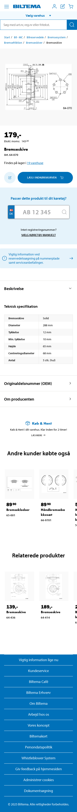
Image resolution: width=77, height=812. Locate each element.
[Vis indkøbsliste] (63, 6)
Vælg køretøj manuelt (38, 235)
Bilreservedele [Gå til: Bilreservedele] (35, 37)
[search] (38, 25)
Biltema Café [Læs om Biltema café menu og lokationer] (38, 681)
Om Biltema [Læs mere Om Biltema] (39, 703)
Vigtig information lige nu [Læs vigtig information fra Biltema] (38, 659)
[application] (69, 803)
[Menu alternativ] (6, 6)
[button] (38, 15)
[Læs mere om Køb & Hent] (38, 423)
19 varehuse (35, 163)
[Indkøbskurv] (71, 6)
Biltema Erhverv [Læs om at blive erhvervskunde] (38, 692)
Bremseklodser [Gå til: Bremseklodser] (18, 510)
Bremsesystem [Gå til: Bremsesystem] (57, 37)
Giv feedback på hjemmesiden (38, 769)
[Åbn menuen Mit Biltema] (54, 6)
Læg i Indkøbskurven (45, 177)
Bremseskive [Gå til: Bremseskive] (16, 612)
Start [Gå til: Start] (7, 37)
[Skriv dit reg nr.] (37, 212)
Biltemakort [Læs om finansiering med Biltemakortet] (38, 736)
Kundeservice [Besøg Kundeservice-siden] (38, 670)
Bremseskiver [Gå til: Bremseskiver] (34, 42)
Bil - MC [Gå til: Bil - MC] (18, 37)
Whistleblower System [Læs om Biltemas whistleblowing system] (38, 758)
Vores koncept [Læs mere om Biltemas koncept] (38, 725)
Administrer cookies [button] (38, 779)
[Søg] (72, 25)
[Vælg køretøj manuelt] (70, 258)
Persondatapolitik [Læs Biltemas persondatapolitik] (38, 747)
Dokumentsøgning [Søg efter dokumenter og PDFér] (38, 790)
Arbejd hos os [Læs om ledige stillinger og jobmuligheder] (38, 714)
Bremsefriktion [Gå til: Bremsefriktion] (13, 42)
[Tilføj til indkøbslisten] (10, 177)
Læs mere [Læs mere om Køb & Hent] (38, 435)
